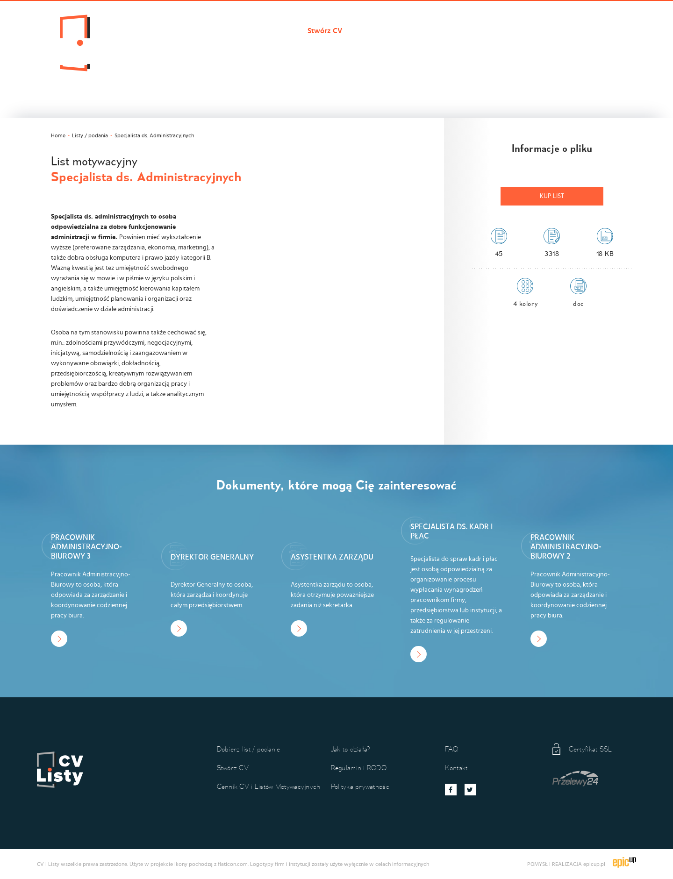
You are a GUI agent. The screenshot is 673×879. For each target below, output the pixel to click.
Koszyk (603, 31)
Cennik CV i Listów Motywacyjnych (415, 31)
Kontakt (563, 31)
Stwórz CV (325, 31)
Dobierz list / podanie (256, 31)
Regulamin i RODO (359, 768)
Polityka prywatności (361, 786)
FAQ (451, 749)
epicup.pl (594, 864)
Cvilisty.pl (188, 31)
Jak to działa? (511, 31)
